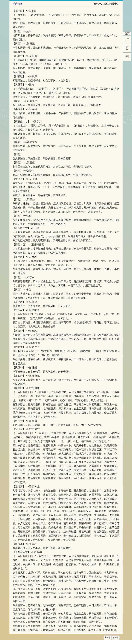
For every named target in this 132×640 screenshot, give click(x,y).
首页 (127, 33)
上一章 (107, 638)
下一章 (115, 638)
